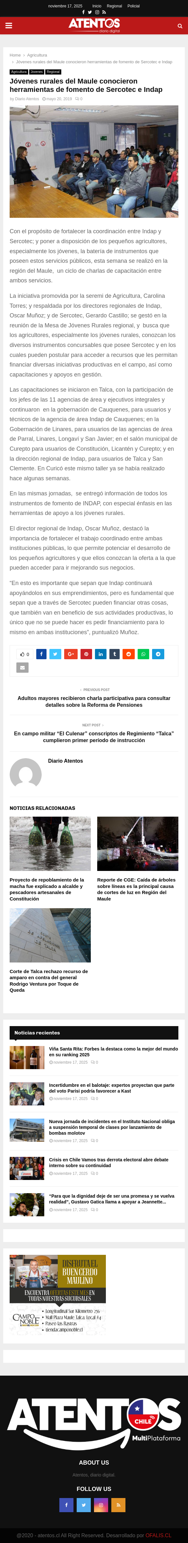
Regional (114, 6)
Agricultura (19, 72)
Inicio (96, 6)
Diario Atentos (27, 99)
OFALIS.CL (159, 1535)
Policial (133, 6)
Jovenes (37, 72)
